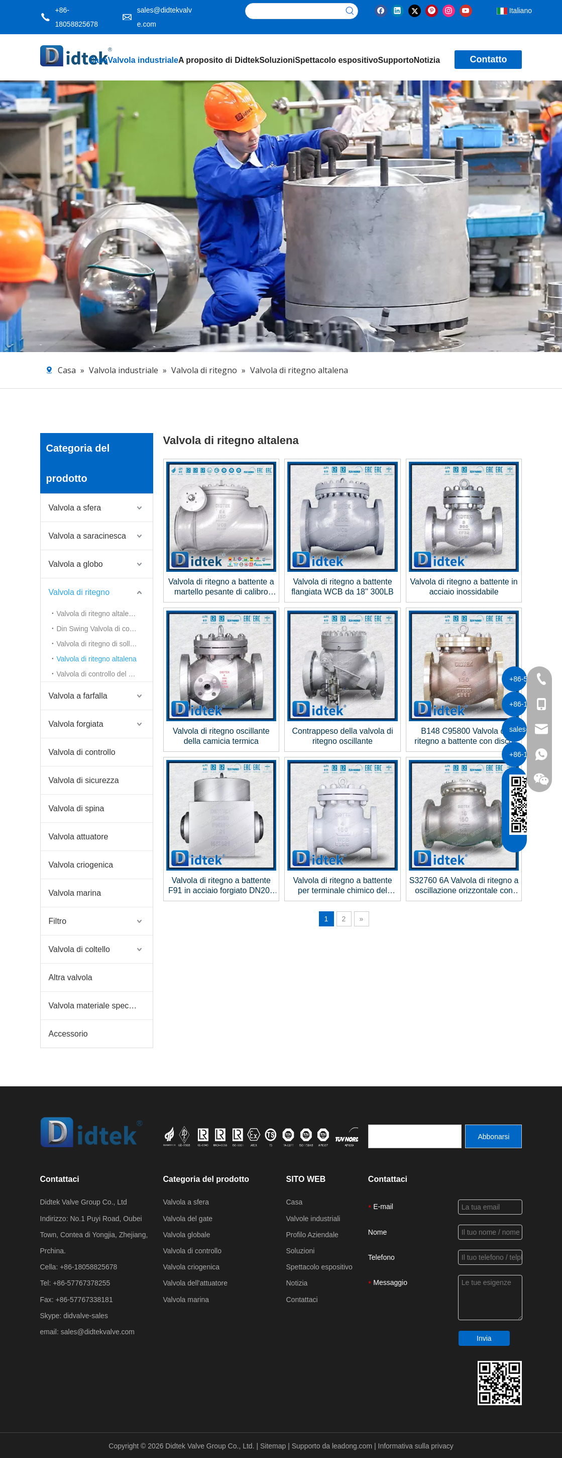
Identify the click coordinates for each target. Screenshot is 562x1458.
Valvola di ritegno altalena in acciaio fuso (105, 614)
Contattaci (302, 1300)
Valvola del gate (188, 1219)
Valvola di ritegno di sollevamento (105, 644)
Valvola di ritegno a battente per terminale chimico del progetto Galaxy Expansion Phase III (342, 886)
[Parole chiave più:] (350, 11)
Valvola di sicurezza (84, 780)
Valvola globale (186, 1235)
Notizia (297, 1283)
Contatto (488, 59)
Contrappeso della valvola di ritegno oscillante (342, 736)
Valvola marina (75, 893)
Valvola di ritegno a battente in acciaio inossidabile (464, 586)
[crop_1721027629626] (283, 1136)
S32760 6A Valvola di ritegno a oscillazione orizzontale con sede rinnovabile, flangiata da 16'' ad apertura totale (464, 886)
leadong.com (353, 1446)
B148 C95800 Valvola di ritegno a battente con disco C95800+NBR (463, 736)
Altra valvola (70, 977)
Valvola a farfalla (78, 696)
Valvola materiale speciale (95, 1005)
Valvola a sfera (75, 507)
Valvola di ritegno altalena (97, 659)
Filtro (58, 921)
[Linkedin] (397, 10)
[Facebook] (381, 10)
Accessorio (68, 1034)
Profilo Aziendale (312, 1235)
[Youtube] (466, 10)
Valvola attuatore (78, 836)
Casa (294, 1202)
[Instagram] (448, 10)
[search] (415, 1136)
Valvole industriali (313, 1219)
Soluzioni (300, 1251)
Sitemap (274, 1446)
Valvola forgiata (76, 724)
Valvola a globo (76, 564)
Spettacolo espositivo (319, 1267)
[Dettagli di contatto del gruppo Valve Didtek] (500, 1383)
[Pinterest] (431, 10)
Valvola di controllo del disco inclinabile (105, 674)
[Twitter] (414, 10)
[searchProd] (294, 11)
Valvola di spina (76, 808)
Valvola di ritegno (79, 592)
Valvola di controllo (82, 752)
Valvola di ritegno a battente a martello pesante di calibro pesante (221, 587)
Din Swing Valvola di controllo (103, 629)
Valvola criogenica (81, 865)
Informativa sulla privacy (416, 1446)
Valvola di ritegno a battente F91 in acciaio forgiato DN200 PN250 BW (221, 886)
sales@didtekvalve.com (98, 1332)
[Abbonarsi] (493, 1136)
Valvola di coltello (79, 949)
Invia (484, 1338)
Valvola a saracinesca (87, 536)
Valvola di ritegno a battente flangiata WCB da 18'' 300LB (342, 586)
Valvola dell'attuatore (195, 1283)
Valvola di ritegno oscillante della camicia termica (221, 736)
